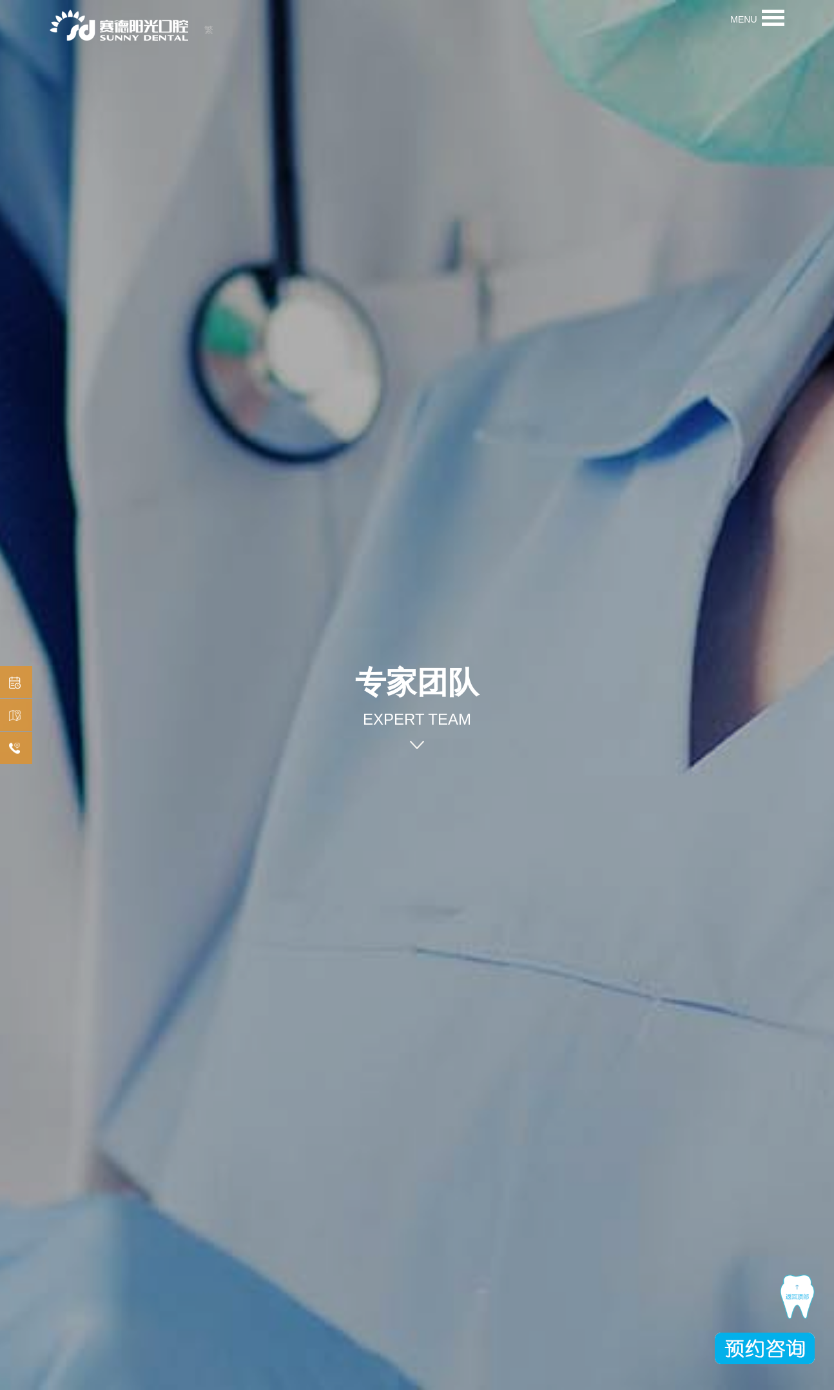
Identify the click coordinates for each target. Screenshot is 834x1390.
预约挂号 (13, 683)
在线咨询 (13, 749)
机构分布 (13, 716)
